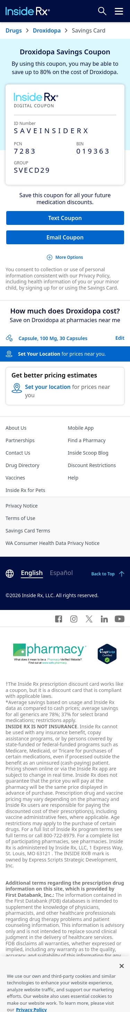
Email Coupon (65, 237)
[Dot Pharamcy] (49, 654)
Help (73, 477)
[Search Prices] (102, 11)
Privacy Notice (22, 505)
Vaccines (15, 477)
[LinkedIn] (104, 618)
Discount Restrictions (92, 465)
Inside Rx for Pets (25, 490)
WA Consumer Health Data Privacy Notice (52, 543)
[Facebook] (58, 618)
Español (61, 572)
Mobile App (81, 428)
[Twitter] (89, 618)
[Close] (121, 971)
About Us (16, 428)
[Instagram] (74, 618)
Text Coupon (65, 218)
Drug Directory (22, 465)
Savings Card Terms (28, 530)
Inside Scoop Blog (88, 452)
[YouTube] (119, 618)
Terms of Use (20, 518)
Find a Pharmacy (87, 440)
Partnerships (20, 440)
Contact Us (18, 452)
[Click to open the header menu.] (118, 11)
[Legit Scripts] (106, 654)
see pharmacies (88, 841)
